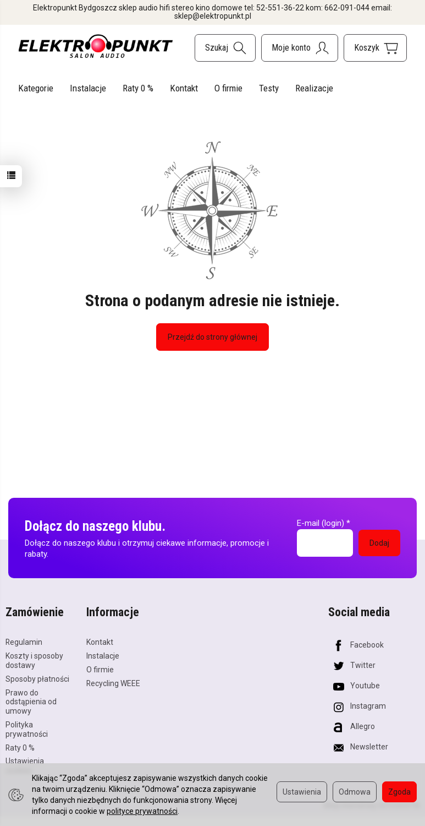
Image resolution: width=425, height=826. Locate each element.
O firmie (228, 88)
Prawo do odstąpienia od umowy (31, 702)
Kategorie (35, 88)
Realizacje (314, 88)
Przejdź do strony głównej (212, 337)
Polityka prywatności (26, 729)
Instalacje (88, 88)
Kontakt (184, 88)
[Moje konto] (299, 48)
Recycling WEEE (113, 683)
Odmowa (355, 791)
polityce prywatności (142, 811)
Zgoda (399, 791)
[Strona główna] (96, 45)
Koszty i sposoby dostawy (34, 660)
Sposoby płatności (37, 679)
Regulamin (23, 642)
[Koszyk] (375, 48)
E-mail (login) (320, 523)
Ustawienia (302, 791)
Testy (269, 88)
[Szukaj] (225, 48)
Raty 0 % (138, 88)
